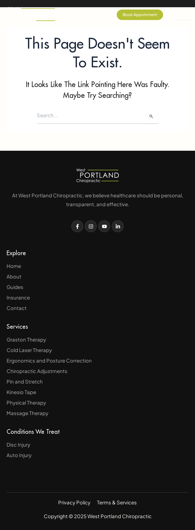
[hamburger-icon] (183, 15)
